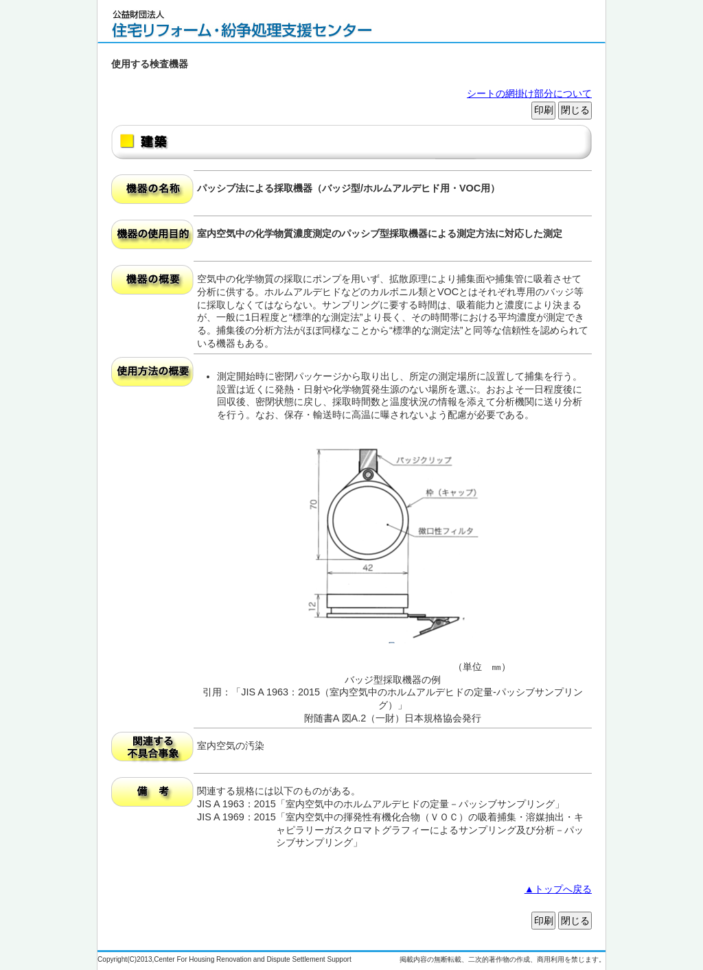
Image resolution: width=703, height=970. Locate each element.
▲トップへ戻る (558, 889)
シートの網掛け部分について (529, 93)
